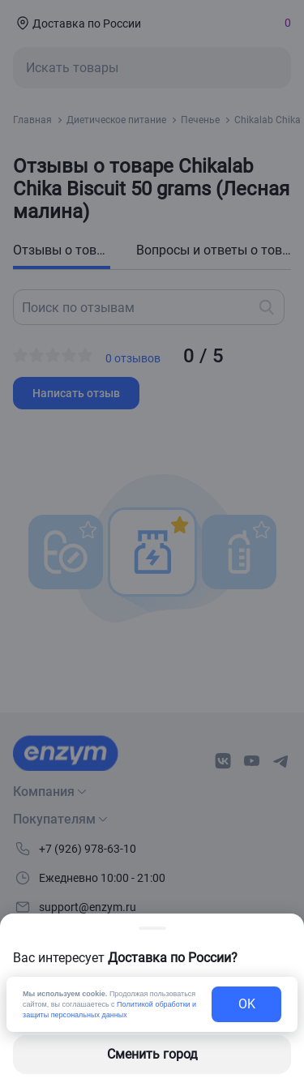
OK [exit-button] (246, 1004)
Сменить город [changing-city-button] (152, 1054)
